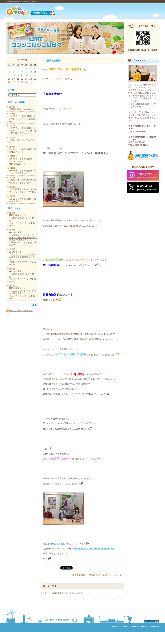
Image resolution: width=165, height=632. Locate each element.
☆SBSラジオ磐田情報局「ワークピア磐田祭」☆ (22, 171)
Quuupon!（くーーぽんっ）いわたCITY (34, 11)
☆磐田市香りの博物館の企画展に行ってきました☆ (22, 181)
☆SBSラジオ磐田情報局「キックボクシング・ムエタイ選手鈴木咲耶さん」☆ (22, 130)
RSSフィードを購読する (19, 310)
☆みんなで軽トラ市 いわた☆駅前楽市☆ (22, 292)
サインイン (67, 593)
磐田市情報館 (78, 575)
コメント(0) (116, 575)
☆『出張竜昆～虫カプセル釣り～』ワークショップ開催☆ (22, 190)
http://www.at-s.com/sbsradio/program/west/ (94, 548)
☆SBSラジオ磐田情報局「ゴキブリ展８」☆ (22, 200)
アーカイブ (13, 90)
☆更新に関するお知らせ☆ (21, 109)
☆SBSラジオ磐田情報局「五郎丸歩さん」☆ (22, 150)
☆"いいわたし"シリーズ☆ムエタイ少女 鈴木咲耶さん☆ (22, 257)
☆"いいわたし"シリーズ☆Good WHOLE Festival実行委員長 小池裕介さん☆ (23, 237)
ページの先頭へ (151, 621)
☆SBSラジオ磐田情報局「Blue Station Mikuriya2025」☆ (20, 161)
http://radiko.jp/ (58, 544)
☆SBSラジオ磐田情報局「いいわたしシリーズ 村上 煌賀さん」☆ (22, 118)
